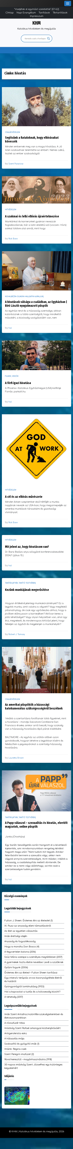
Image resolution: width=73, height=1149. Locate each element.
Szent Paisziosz (15, 164)
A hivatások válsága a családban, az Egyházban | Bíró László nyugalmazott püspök (36, 303)
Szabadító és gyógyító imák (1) (21, 1044)
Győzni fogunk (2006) (16, 967)
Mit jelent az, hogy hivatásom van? (27, 547)
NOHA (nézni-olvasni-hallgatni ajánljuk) (24, 296)
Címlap (9, 13)
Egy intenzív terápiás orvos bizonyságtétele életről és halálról (33, 980)
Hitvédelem (10, 209)
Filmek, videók (12, 376)
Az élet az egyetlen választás (21, 931)
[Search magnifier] (48, 38)
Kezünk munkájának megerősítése (27, 590)
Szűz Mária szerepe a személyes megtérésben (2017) (33, 957)
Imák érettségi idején (15, 936)
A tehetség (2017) (13, 997)
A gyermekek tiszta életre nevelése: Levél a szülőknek (33, 962)
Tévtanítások (60, 13)
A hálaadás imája (14, 1038)
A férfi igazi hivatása (18, 383)
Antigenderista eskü (15, 1033)
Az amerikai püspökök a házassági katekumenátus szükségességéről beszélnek (34, 706)
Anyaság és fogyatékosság (20, 941)
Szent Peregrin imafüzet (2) (19, 1054)
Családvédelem (12, 132)
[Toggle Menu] (67, 3)
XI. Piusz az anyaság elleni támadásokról (27, 926)
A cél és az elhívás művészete (23, 497)
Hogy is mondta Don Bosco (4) (21, 946)
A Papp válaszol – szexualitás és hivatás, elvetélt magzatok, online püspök (36, 824)
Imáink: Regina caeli (15, 1049)
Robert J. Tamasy (16, 634)
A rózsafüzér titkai (14, 1023)
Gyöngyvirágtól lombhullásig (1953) (24, 986)
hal (10, 328)
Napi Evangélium (26, 13)
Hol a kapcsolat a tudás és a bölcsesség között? (32, 992)
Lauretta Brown (16, 758)
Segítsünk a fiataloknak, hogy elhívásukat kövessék (32, 139)
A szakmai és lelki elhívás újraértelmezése (32, 216)
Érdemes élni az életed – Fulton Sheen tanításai (30, 973)
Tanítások (44, 13)
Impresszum (36, 16)
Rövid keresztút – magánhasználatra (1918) (28, 1059)
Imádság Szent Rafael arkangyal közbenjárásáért (32, 1028)
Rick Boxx (13, 239)
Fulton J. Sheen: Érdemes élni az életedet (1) (28, 920)
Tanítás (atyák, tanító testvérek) (20, 583)
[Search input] (35, 38)
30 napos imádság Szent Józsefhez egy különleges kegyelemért (33, 1066)
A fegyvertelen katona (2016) (20, 952)
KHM (36, 23)
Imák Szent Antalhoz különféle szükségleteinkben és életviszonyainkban (33, 1016)
